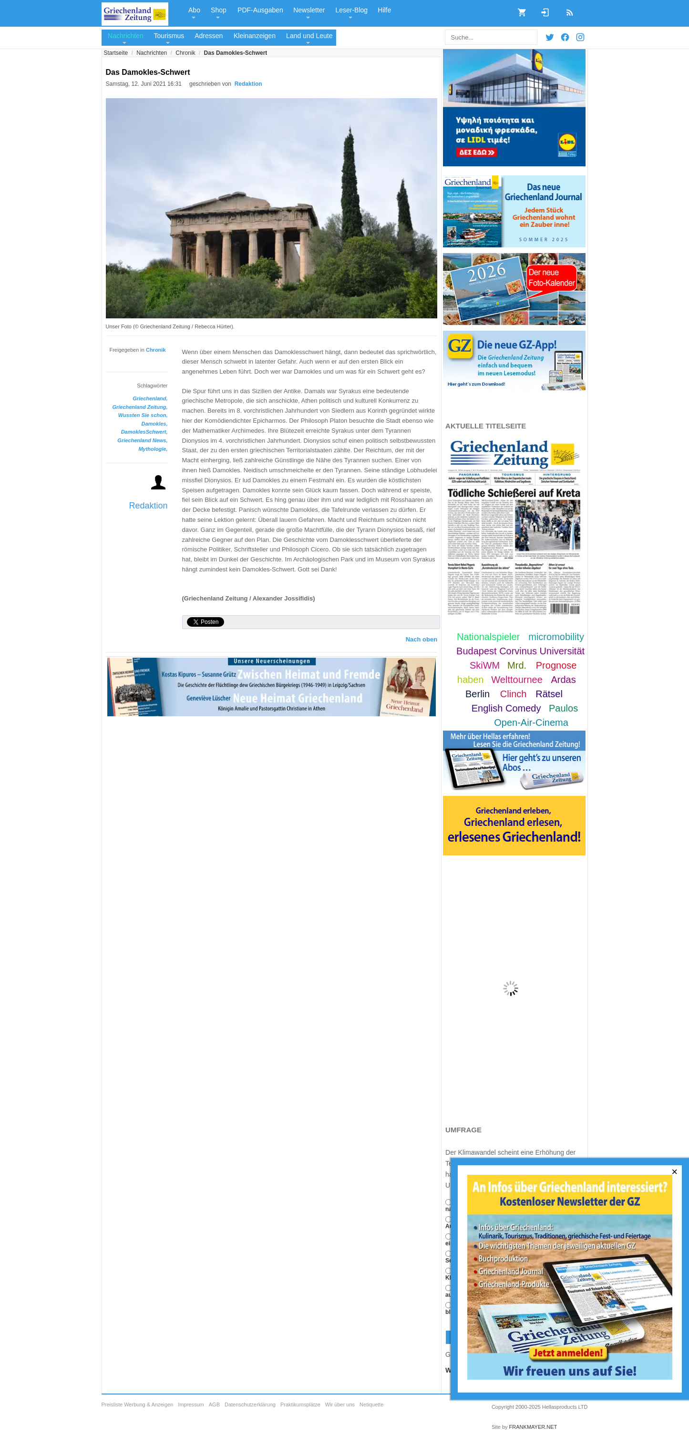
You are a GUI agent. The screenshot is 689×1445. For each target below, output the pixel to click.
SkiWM (485, 665)
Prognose (556, 665)
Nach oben (421, 639)
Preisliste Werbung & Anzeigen (138, 1404)
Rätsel (549, 694)
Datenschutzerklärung (250, 1404)
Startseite (116, 53)
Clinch (513, 694)
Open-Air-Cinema (531, 722)
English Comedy (506, 708)
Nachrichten (151, 53)
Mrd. (516, 665)
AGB (214, 1404)
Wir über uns (340, 1404)
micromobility (556, 636)
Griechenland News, (142, 440)
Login (542, 9)
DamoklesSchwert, (144, 432)
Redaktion (148, 505)
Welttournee (516, 679)
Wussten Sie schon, (143, 415)
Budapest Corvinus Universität (520, 651)
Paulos (563, 708)
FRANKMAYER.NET (533, 1427)
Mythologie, (152, 449)
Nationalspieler (488, 636)
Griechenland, (150, 398)
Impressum (191, 1404)
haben (470, 679)
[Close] (675, 1172)
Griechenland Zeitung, (139, 407)
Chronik (185, 53)
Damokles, (154, 424)
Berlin (477, 694)
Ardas (563, 679)
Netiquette (371, 1404)
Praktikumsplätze (300, 1404)
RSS (566, 9)
